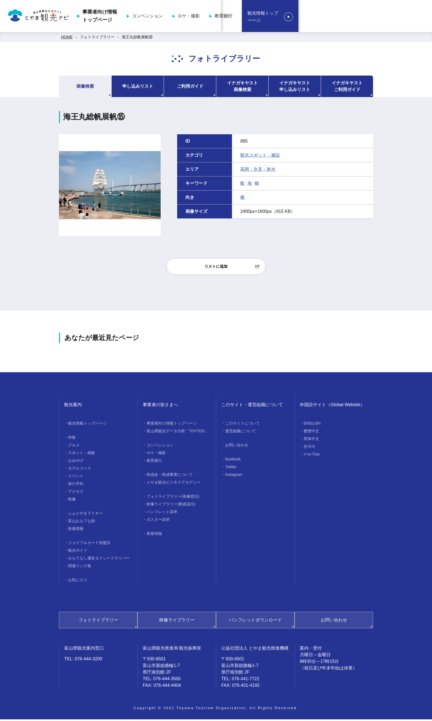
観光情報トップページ (393, 16)
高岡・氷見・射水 (258, 170)
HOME (67, 38)
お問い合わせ (236, 446)
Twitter (230, 468)
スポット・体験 (81, 454)
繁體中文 (311, 432)
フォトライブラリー (97, 38)
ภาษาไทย (312, 456)
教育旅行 (336, 16)
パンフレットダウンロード (255, 621)
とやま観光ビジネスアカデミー (174, 484)
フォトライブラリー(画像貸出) (173, 498)
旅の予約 (75, 485)
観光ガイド (77, 552)
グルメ (74, 446)
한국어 (309, 448)
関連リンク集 (79, 567)
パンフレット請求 (162, 513)
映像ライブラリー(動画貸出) (171, 505)
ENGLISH (312, 425)
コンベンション (260, 16)
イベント (75, 477)
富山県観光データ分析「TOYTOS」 (178, 432)
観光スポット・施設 (260, 156)
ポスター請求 (158, 521)
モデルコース (79, 470)
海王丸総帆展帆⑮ (137, 38)
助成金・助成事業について (170, 476)
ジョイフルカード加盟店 (89, 544)
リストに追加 (216, 268)
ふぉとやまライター (85, 515)
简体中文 (311, 440)
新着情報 (75, 530)
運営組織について (240, 432)
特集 (72, 439)
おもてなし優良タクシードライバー (99, 559)
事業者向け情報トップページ (212, 16)
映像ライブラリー (177, 621)
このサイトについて (242, 425)
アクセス (75, 493)
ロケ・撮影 (302, 16)
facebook (233, 461)
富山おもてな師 (81, 522)
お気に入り (77, 581)
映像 (72, 500)
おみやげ (75, 462)
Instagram (233, 476)
